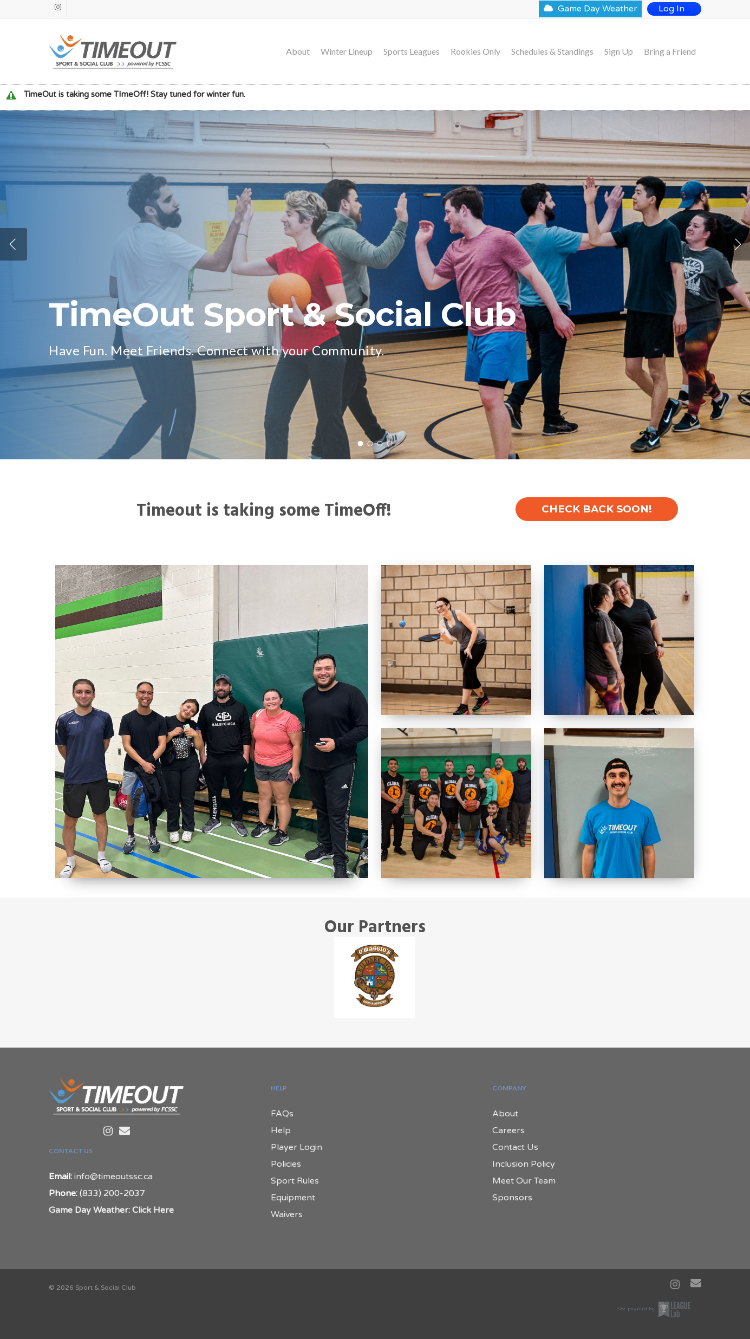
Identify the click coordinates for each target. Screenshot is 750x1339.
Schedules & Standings (552, 51)
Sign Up (618, 51)
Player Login (296, 1147)
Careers (508, 1130)
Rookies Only (475, 51)
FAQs (282, 1113)
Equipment (293, 1197)
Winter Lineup (347, 51)
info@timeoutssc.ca (113, 1176)
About (298, 51)
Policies (286, 1164)
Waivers (287, 1214)
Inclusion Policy (523, 1164)
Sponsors (512, 1197)
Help (281, 1130)
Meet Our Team (524, 1180)
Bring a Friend (670, 51)
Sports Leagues (411, 51)
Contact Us (515, 1147)
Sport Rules (295, 1180)
